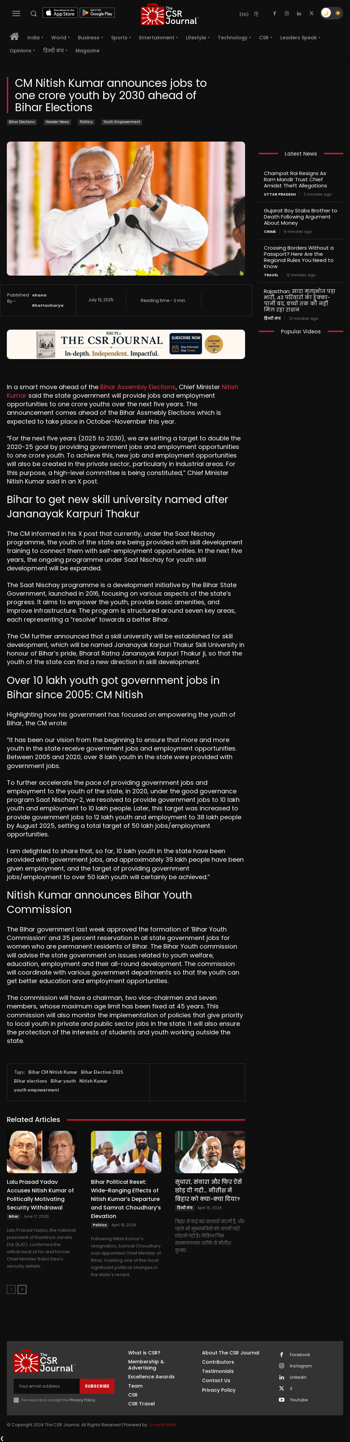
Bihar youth (63, 1081)
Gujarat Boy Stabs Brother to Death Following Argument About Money (300, 216)
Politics (86, 122)
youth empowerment (36, 1090)
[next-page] (22, 1289)
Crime (270, 231)
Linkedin (298, 1377)
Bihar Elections (22, 122)
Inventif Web (163, 1425)
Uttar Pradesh (280, 194)
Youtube (299, 1400)
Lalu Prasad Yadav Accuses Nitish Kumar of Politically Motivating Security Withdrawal (40, 1195)
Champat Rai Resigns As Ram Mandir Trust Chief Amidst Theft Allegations (295, 179)
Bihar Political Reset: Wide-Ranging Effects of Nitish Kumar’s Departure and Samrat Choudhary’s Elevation (126, 1199)
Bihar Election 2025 (102, 1072)
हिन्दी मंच (184, 1208)
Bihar (13, 1216)
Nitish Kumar (93, 1081)
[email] (47, 1386)
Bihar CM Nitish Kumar (53, 1072)
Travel (271, 275)
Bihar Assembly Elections (138, 387)
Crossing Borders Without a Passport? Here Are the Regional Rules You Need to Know (299, 257)
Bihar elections (30, 1081)
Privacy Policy (82, 1400)
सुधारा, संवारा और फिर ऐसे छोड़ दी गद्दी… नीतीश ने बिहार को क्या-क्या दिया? (208, 1190)
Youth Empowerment (122, 122)
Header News (57, 122)
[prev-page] (11, 1289)
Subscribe (97, 1386)
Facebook (300, 1355)
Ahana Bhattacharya (48, 300)
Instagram (301, 1366)
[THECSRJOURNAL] (170, 14)
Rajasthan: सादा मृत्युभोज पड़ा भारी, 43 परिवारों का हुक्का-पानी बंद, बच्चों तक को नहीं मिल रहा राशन (299, 300)
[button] (33, 13)
